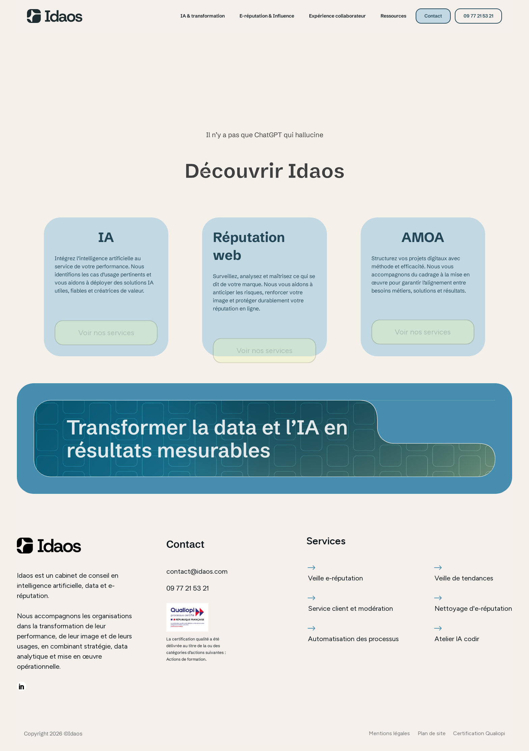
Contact (433, 16)
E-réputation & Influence (267, 16)
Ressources (393, 16)
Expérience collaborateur (337, 16)
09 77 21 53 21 (478, 16)
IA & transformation (202, 16)
